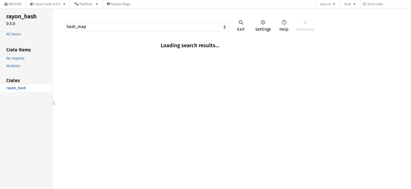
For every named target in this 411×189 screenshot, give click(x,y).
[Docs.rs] (13, 4)
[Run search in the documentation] (146, 26)
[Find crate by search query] (389, 4)
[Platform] (86, 4)
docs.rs (325, 4)
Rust (347, 4)
